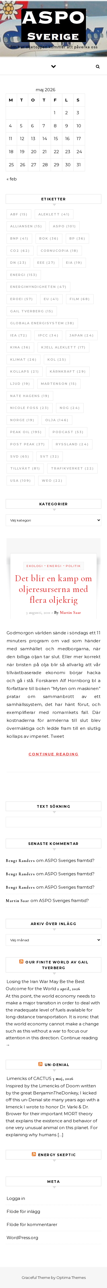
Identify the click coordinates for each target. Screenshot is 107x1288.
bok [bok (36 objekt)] (49, 238)
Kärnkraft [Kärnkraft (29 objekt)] (68, 371)
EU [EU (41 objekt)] (51, 299)
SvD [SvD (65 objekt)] (19, 456)
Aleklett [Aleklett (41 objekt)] (54, 214)
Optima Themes (71, 1277)
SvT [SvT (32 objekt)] (49, 456)
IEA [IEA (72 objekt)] (18, 335)
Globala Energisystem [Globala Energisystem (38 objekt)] (42, 323)
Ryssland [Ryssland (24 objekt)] (72, 444)
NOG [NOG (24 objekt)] (70, 408)
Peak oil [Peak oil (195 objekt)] (26, 432)
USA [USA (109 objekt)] (20, 481)
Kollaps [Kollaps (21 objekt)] (24, 371)
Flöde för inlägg (23, 1211)
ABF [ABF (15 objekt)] (19, 214)
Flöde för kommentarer (32, 1224)
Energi (54, 566)
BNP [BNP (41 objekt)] (19, 238)
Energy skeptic (57, 1155)
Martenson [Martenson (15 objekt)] (59, 384)
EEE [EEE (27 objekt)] (46, 263)
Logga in (16, 1198)
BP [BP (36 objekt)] (77, 238)
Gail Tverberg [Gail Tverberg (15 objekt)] (31, 311)
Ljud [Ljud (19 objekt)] (20, 384)
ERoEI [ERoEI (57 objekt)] (21, 299)
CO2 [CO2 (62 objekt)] (20, 251)
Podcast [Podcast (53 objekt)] (68, 432)
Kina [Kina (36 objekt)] (20, 347)
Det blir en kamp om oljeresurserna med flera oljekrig (53, 589)
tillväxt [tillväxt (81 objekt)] (25, 468)
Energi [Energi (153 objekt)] (23, 275)
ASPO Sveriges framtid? (69, 860)
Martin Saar (70, 612)
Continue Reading (53, 754)
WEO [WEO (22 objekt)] (52, 481)
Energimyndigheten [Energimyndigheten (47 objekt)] (38, 287)
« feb (12, 179)
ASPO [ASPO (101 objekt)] (64, 226)
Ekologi (34, 566)
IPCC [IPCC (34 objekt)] (48, 335)
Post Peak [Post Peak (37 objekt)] (27, 444)
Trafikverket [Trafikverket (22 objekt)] (72, 468)
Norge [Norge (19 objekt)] (22, 420)
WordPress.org (22, 1237)
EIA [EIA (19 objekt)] (74, 263)
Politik (73, 566)
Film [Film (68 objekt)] (80, 299)
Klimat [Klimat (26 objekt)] (23, 360)
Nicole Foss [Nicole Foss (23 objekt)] (29, 408)
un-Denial (57, 1065)
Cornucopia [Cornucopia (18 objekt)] (59, 251)
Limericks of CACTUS (29, 1078)
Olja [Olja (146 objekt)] (57, 420)
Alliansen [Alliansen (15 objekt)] (26, 226)
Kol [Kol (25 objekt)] (57, 360)
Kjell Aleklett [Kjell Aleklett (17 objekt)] (63, 347)
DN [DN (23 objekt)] (18, 263)
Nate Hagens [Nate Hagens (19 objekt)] (30, 396)
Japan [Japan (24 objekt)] (81, 335)
